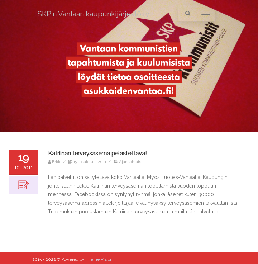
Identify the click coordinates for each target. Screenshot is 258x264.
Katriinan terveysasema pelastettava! (97, 153)
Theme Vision (99, 259)
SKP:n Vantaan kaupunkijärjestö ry (93, 14)
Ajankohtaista (132, 161)
